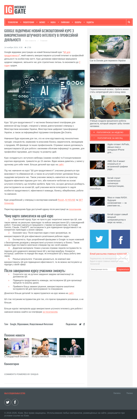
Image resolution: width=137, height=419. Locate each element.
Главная (43, 41)
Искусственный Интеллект (41, 324)
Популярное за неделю (110, 132)
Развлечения (27, 22)
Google (13, 324)
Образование (23, 324)
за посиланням (50, 312)
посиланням (75, 209)
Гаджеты (89, 22)
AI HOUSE (70, 200)
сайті (60, 164)
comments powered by (21, 374)
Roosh (61, 200)
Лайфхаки (63, 22)
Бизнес (41, 22)
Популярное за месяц (110, 138)
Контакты (117, 392)
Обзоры (76, 22)
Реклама (130, 392)
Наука (52, 22)
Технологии (13, 22)
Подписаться (123, 269)
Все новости (31, 41)
